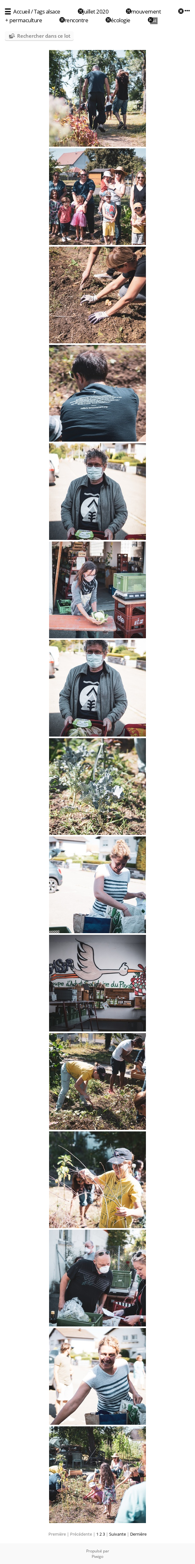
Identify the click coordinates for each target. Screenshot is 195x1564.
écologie (120, 20)
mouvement (146, 11)
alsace (53, 11)
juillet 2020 (95, 11)
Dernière (138, 1534)
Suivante (117, 1534)
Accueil (21, 11)
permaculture (25, 20)
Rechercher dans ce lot (43, 36)
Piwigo (97, 1556)
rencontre (76, 20)
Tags (39, 11)
